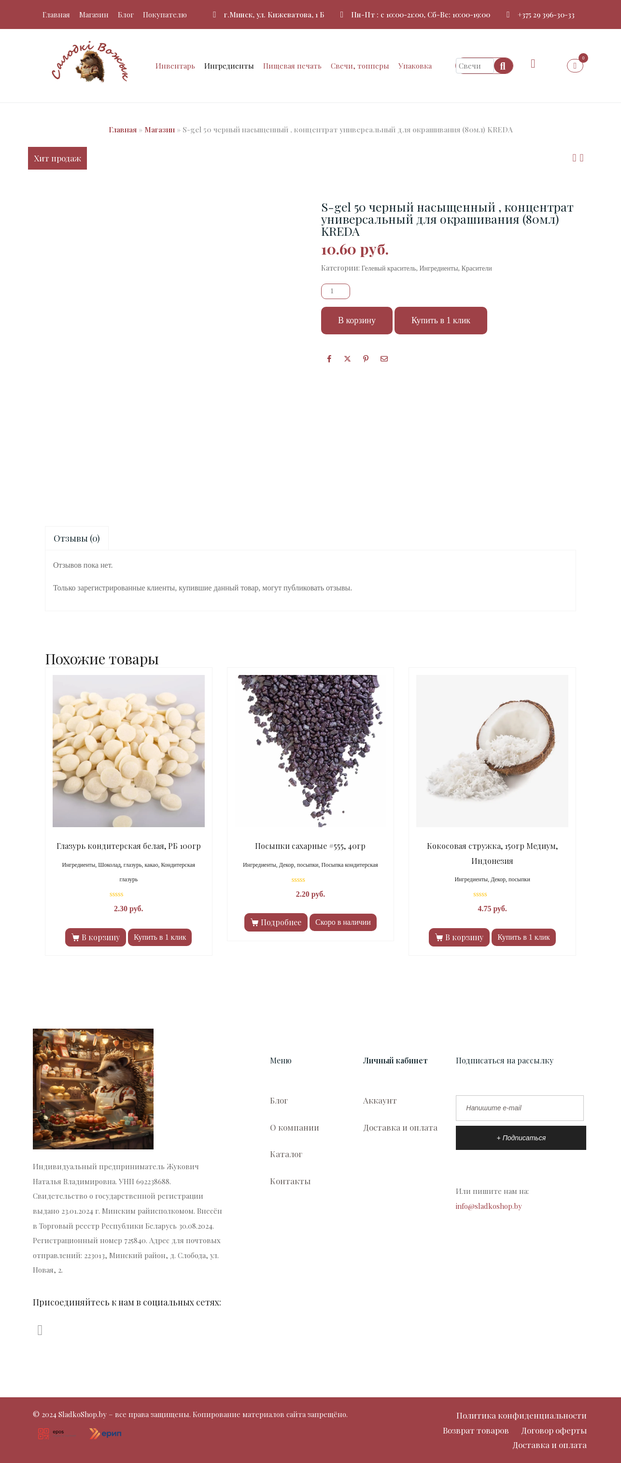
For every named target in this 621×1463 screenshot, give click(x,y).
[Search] (503, 65)
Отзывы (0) (77, 538)
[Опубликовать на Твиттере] (347, 358)
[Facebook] (329, 358)
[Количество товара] (335, 292)
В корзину (357, 320)
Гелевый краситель (389, 268)
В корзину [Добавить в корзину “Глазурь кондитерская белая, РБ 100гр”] (101, 937)
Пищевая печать (292, 66)
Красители (477, 268)
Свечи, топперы (360, 66)
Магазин (94, 14)
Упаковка (415, 66)
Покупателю (165, 14)
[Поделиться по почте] (384, 358)
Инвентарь (175, 66)
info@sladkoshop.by (489, 1206)
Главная (56, 14)
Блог (126, 14)
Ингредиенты (229, 66)
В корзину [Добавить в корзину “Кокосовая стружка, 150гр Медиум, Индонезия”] (464, 937)
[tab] (77, 538)
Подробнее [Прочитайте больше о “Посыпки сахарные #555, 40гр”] (281, 922)
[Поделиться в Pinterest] (366, 358)
